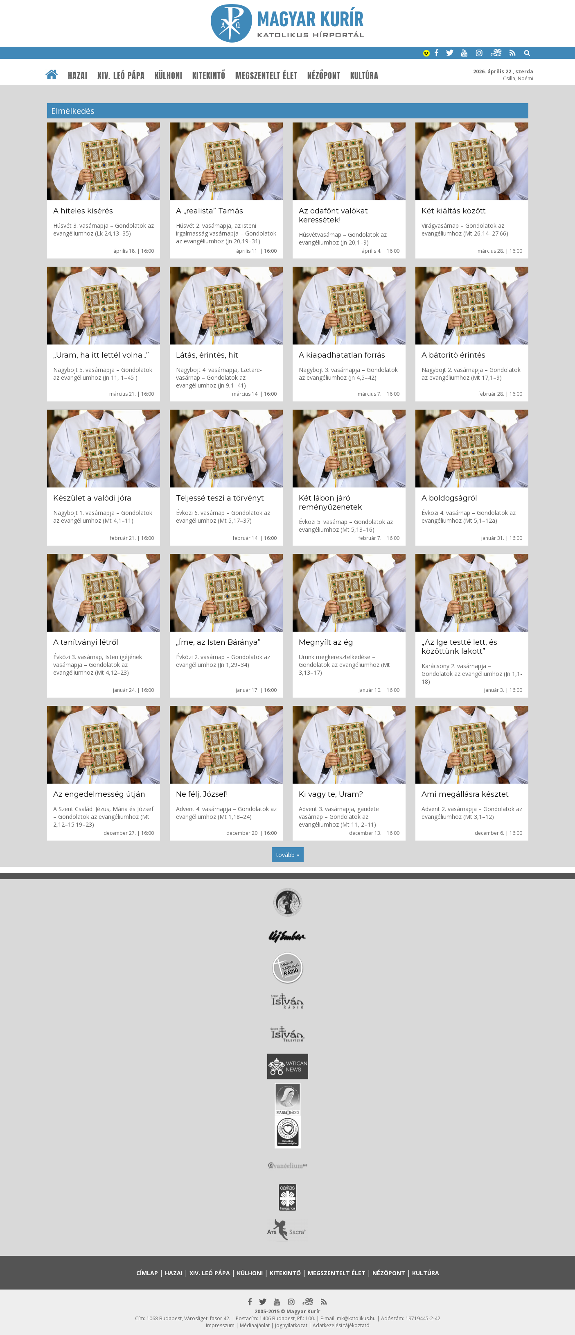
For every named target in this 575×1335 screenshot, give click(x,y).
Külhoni (169, 76)
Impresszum (220, 1325)
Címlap (147, 1273)
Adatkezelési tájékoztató (341, 1325)
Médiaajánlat (255, 1325)
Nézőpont (323, 76)
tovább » (287, 855)
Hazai (78, 76)
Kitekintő (208, 76)
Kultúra (364, 76)
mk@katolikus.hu (356, 1318)
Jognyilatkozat (291, 1325)
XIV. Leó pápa (121, 76)
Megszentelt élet (266, 76)
